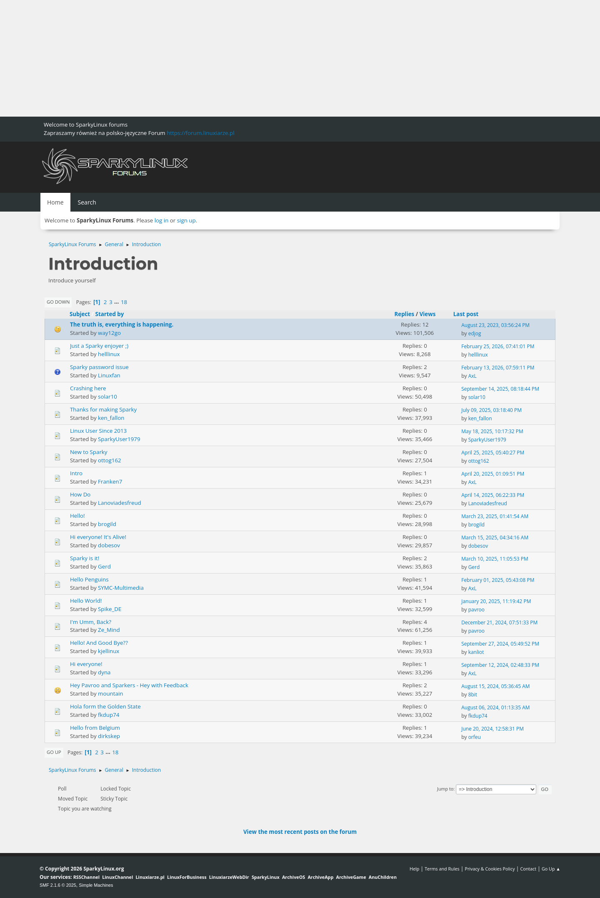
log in (162, 220)
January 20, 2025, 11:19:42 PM (496, 601)
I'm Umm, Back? (90, 622)
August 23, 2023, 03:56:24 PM (495, 325)
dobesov (109, 545)
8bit (472, 694)
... (117, 302)
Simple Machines (96, 885)
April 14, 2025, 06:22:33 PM (492, 495)
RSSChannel (86, 877)
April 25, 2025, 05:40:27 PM (492, 452)
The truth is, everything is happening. (121, 324)
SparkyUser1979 (119, 439)
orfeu (474, 737)
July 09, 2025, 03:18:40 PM (491, 410)
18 (124, 302)
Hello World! (86, 600)
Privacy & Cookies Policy (490, 869)
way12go (109, 333)
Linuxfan (109, 375)
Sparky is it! (84, 558)
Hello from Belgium (95, 727)
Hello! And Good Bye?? (99, 642)
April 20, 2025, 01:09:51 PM (492, 473)
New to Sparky (89, 452)
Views (428, 314)
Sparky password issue (99, 367)
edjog (474, 333)
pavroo (476, 609)
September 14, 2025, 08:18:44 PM (500, 388)
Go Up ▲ (551, 869)
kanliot (476, 652)
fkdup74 (108, 714)
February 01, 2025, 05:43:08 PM (497, 580)
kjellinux (108, 651)
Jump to (445, 789)
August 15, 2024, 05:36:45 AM (495, 686)
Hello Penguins (89, 579)
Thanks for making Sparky (103, 409)
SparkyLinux (266, 877)
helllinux (109, 354)
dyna (104, 672)
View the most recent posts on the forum (300, 832)
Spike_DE (109, 609)
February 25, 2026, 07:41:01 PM (497, 346)
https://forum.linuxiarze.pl (200, 133)
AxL (472, 375)
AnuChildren (383, 877)
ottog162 (109, 460)
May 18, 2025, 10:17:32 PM (492, 431)
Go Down (58, 302)
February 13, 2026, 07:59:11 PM (497, 367)
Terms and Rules (442, 869)
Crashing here (88, 388)
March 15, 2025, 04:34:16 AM (494, 537)
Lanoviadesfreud (119, 502)
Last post (469, 314)
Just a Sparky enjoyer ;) (99, 345)
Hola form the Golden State (105, 706)
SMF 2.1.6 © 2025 (58, 885)
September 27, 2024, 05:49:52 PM (500, 643)
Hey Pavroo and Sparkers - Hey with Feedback (129, 685)
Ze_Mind (109, 630)
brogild (107, 524)
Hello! (77, 515)
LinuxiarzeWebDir (229, 877)
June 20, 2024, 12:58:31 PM (492, 728)
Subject (80, 314)
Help (414, 869)
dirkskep (109, 736)
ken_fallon (111, 418)
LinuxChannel (117, 877)
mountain (110, 693)
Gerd (104, 566)
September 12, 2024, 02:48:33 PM (500, 665)
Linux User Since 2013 (98, 430)
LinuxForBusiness (186, 877)
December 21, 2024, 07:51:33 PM (499, 622)
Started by (109, 314)
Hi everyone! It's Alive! (98, 537)
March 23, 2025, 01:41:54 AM (494, 516)
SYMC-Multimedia (121, 587)
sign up (186, 220)
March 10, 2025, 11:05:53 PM (494, 558)
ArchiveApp (320, 877)
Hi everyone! (86, 664)
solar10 (107, 396)
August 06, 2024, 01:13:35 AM (495, 707)
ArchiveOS (293, 877)
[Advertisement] (250, 58)
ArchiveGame (351, 877)
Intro (76, 473)
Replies (404, 314)
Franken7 (110, 481)
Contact (528, 869)
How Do (80, 494)
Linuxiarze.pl (150, 877)
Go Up (54, 752)
